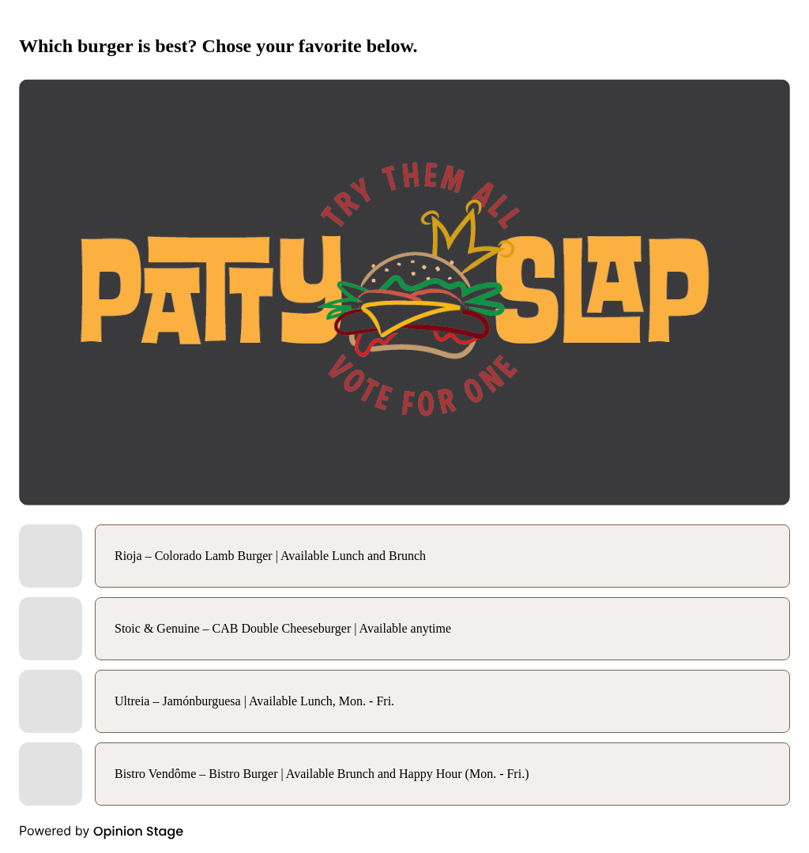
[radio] (404, 556)
